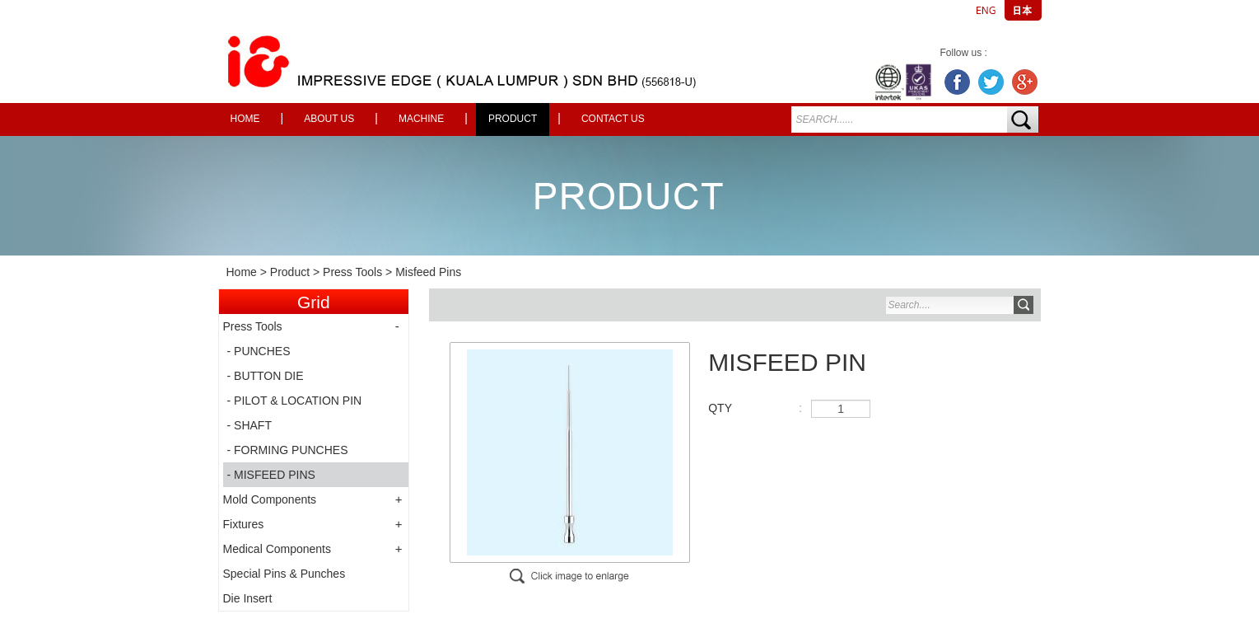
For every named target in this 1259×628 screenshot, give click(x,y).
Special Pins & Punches (284, 573)
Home (245, 118)
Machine (421, 118)
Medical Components (277, 548)
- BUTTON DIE (265, 375)
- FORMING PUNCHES (287, 450)
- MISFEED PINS (271, 474)
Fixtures (243, 524)
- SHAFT (249, 425)
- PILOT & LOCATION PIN (294, 400)
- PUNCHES (259, 351)
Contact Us (613, 118)
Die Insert (248, 598)
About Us (329, 118)
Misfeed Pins (428, 272)
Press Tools (352, 272)
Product (512, 118)
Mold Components (270, 499)
